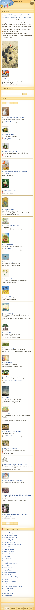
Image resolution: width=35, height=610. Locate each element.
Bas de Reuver (8, 570)
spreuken (20, 608)
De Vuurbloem (8, 313)
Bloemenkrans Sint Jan (11, 151)
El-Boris (6, 397)
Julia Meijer (7, 565)
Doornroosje (8, 362)
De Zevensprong (9, 348)
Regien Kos (7, 121)
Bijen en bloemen (9, 134)
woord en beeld (26, 608)
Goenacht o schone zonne (12, 414)
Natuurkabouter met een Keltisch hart (15, 514)
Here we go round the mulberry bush (15, 464)
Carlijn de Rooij (8, 575)
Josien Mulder (8, 568)
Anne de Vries (8, 595)
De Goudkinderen (9, 279)
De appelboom (8, 244)
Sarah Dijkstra (8, 547)
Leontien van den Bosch (11, 537)
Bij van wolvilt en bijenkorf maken (14, 117)
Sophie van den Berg (10, 535)
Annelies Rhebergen (10, 572)
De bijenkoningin (9, 262)
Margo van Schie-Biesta (11, 577)
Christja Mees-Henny (10, 563)
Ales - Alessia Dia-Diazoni (12, 544)
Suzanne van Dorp (9, 549)
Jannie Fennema (9, 551)
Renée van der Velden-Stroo (13, 381)
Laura (5, 561)
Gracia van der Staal (10, 581)
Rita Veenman (8, 138)
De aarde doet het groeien (12, 225)
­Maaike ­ (6, 155)
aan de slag (7, 608)
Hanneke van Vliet (9, 593)
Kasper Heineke (8, 554)
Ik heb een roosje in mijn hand (13, 480)
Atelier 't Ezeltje (8, 533)
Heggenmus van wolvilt (11, 448)
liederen (13, 608)
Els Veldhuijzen (8, 588)
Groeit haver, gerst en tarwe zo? (14, 431)
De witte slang (8, 332)
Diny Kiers (7, 556)
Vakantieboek (8, 79)
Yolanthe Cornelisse (10, 542)
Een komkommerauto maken (12, 377)
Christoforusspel (9, 209)
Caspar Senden (8, 435)
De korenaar (7, 296)
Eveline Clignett (8, 540)
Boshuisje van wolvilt (10, 190)
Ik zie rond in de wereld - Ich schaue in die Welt (18, 495)
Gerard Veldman (9, 591)
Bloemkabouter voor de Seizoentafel (15, 171)
